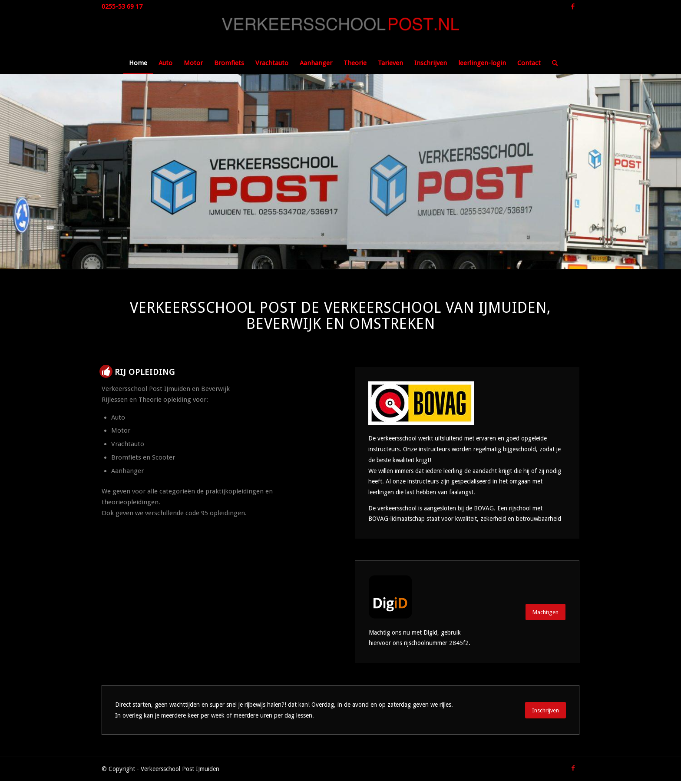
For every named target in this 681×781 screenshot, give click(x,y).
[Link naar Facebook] (572, 6)
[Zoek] (552, 63)
